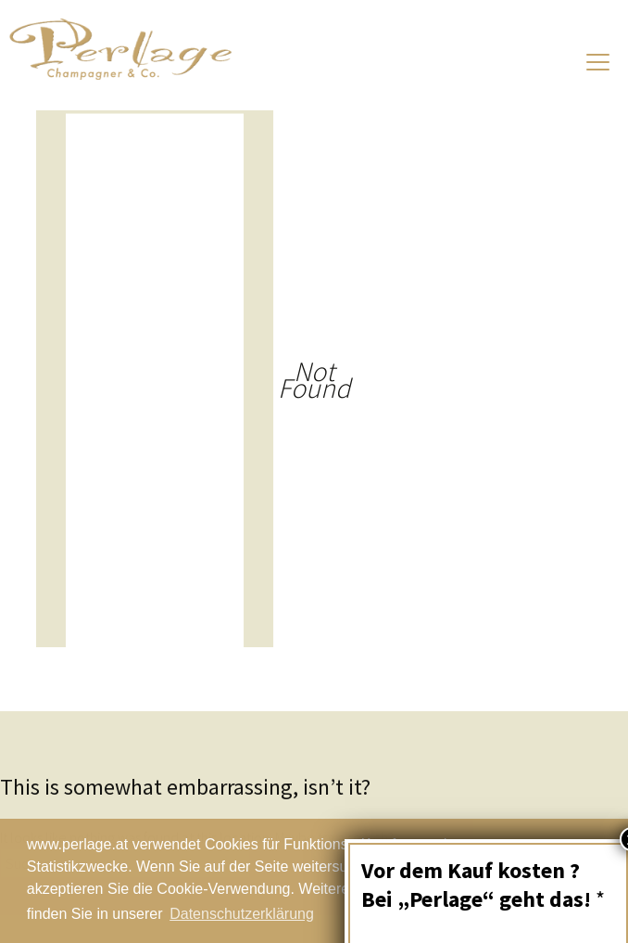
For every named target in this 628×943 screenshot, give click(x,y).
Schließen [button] (536, 880)
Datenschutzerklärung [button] (242, 914)
